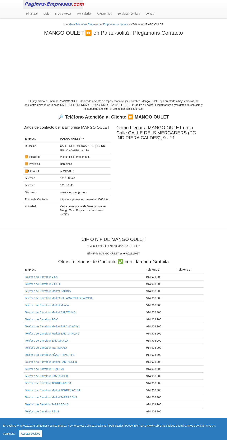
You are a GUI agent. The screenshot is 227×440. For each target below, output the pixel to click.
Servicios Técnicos (129, 13)
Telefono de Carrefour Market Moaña (47, 305)
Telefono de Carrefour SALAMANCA (46, 340)
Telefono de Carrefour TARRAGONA (46, 404)
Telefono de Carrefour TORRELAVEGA (48, 383)
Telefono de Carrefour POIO (41, 319)
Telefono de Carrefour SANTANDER (46, 376)
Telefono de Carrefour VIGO (41, 276)
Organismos (104, 13)
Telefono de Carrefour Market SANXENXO (50, 312)
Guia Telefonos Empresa (84, 24)
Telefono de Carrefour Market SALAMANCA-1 (52, 326)
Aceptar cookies (30, 433)
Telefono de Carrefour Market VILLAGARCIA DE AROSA (59, 298)
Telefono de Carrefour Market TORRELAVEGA (52, 390)
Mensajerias (84, 13)
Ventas (150, 13)
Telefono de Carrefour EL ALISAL (45, 368)
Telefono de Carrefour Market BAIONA (48, 291)
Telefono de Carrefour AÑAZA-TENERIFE (50, 354)
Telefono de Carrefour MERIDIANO (46, 347)
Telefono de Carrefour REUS (42, 411)
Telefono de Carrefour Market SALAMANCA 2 (52, 333)
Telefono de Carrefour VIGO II (43, 283)
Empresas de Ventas (115, 24)
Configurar (9, 433)
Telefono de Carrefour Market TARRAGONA (51, 397)
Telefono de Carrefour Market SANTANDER (51, 361)
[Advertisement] (113, 65)
